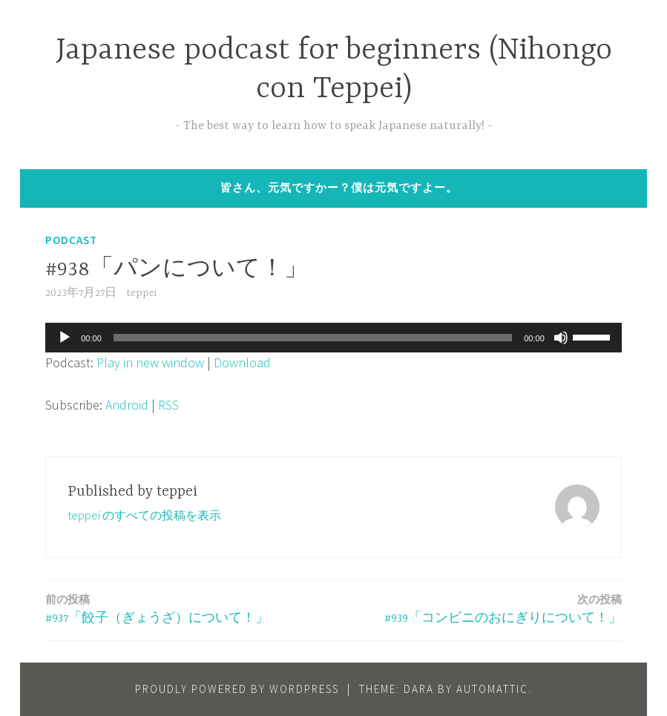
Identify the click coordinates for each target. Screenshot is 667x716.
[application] (333, 337)
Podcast (71, 240)
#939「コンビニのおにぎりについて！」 (503, 608)
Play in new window (150, 362)
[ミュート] (560, 337)
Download (242, 362)
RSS (168, 404)
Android (126, 404)
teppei (141, 293)
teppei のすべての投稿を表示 (144, 515)
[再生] (64, 337)
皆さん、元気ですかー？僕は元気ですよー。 (339, 187)
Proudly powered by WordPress (237, 689)
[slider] (313, 337)
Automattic (492, 689)
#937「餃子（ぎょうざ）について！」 (157, 608)
